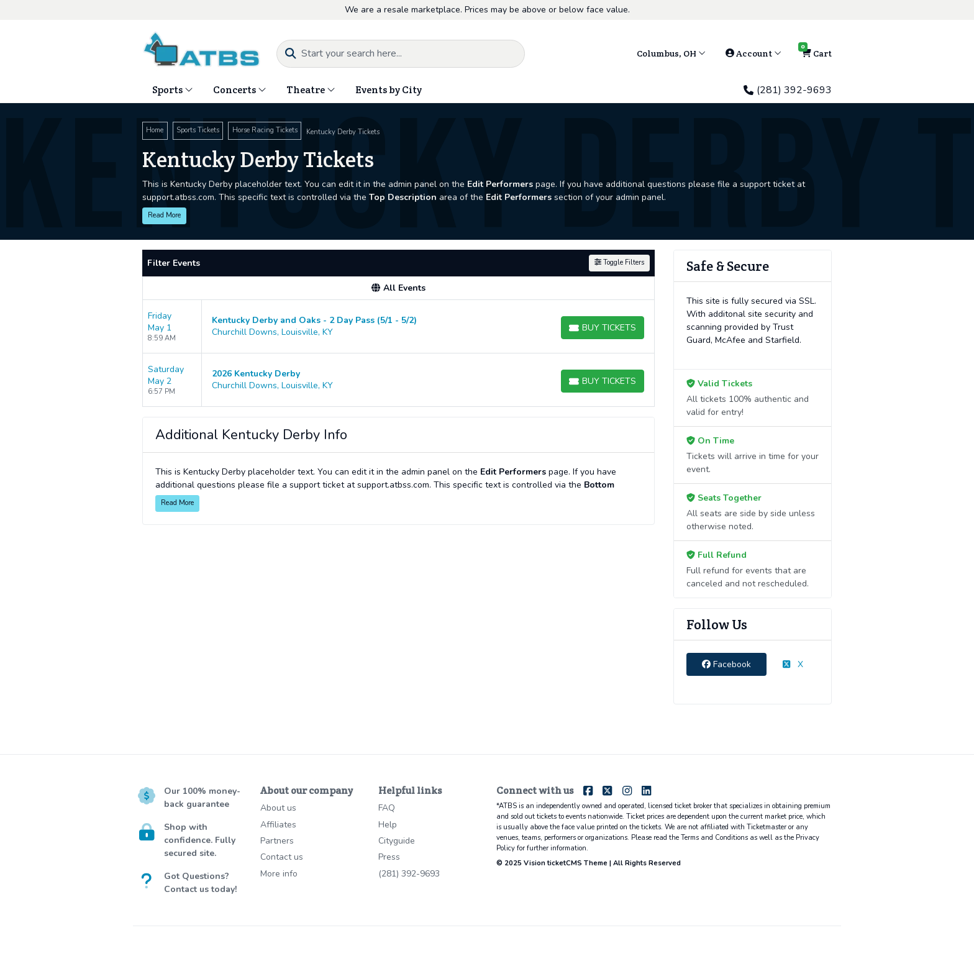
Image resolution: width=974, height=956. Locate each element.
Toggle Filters (619, 262)
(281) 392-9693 (788, 90)
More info (279, 874)
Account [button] (753, 53)
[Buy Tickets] (602, 327)
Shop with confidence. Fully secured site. (199, 840)
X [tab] (793, 664)
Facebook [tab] (726, 664)
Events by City (388, 89)
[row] (398, 326)
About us (278, 808)
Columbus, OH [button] (671, 53)
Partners (277, 841)
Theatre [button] (310, 89)
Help (387, 825)
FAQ (386, 808)
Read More (164, 215)
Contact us (281, 857)
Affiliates (278, 825)
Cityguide (396, 841)
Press (389, 857)
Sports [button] (172, 89)
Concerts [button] (239, 89)
